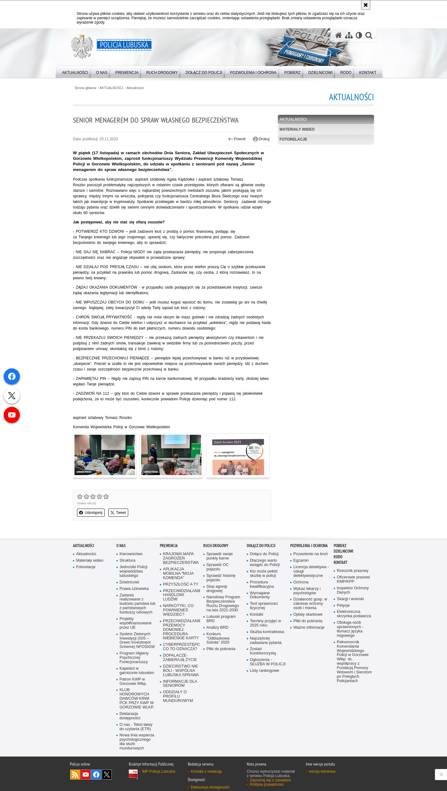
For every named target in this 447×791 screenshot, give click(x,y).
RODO (338, 557)
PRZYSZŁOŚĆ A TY (180, 584)
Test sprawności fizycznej (264, 606)
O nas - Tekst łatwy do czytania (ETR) (136, 727)
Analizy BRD (217, 628)
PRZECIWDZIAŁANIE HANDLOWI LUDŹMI (181, 595)
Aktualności (135, 88)
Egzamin (301, 561)
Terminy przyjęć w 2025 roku (265, 623)
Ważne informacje (309, 628)
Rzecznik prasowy (352, 571)
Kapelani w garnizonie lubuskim (137, 671)
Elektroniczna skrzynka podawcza (354, 614)
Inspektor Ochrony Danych (353, 590)
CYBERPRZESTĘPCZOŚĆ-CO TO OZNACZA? (181, 647)
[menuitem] (75, 71)
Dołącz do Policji (261, 545)
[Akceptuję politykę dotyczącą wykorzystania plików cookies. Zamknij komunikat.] (365, 5)
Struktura (127, 561)
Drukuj (261, 139)
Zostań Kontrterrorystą (263, 651)
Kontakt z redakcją (206, 771)
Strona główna (85, 88)
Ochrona (300, 582)
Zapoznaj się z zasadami (270, 780)
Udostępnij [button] (90, 512)
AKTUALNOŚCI (111, 88)
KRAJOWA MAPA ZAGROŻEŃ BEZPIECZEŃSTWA (181, 558)
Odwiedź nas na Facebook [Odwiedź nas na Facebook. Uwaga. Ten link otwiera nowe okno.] (96, 775)
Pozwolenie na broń (310, 554)
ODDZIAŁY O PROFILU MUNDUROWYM (178, 696)
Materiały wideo (297, 129)
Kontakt (256, 615)
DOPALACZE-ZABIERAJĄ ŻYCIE (180, 658)
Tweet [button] (118, 512)
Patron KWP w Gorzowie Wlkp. (133, 681)
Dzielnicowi (129, 582)
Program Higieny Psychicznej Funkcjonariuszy (134, 657)
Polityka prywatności (267, 784)
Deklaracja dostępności (130, 716)
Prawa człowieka (134, 589)
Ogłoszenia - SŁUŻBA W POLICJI (268, 662)
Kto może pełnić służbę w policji (264, 573)
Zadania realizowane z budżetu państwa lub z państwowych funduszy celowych (138, 604)
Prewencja (169, 545)
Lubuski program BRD (221, 619)
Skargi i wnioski (350, 599)
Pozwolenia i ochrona (309, 545)
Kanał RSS (75, 775)
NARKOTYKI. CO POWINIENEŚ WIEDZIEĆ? (178, 610)
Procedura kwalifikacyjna (262, 584)
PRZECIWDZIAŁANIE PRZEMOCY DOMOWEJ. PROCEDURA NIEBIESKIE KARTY (181, 629)
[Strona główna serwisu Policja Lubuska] (338, 35)
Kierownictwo (131, 554)
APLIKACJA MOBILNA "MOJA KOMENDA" (178, 573)
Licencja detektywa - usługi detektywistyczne (311, 571)
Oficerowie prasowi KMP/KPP (353, 579)
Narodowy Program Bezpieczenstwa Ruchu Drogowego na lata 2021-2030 (223, 603)
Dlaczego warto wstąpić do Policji (265, 563)
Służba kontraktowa (267, 632)
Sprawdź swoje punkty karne (219, 556)
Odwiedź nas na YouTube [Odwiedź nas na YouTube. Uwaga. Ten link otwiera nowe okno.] (86, 775)
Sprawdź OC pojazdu (217, 567)
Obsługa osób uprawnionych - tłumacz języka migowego (350, 629)
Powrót (237, 139)
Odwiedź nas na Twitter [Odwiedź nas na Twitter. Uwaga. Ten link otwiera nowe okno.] (107, 775)
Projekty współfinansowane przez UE (135, 623)
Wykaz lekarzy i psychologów (307, 591)
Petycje (343, 606)
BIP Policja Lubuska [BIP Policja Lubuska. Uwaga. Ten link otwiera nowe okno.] (158, 771)
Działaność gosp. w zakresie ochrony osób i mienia (310, 603)
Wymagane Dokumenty (260, 595)
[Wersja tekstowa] (359, 35)
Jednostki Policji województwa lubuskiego (133, 571)
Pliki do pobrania (220, 649)
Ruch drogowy (215, 545)
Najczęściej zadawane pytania (266, 640)
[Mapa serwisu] (349, 35)
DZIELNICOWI (343, 551)
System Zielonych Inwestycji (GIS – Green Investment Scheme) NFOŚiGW (137, 640)
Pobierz (340, 545)
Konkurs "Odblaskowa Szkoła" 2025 (217, 638)
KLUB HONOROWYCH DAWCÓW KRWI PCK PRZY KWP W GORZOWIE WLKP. (137, 698)
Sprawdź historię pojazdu (220, 578)
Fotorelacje (293, 139)
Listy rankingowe (264, 671)
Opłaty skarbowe (308, 615)
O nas (121, 545)
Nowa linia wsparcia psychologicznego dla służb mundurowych (137, 741)
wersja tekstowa (322, 771)
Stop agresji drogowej (216, 589)
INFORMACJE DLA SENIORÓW (180, 684)
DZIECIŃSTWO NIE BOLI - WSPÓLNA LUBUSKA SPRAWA (181, 670)
